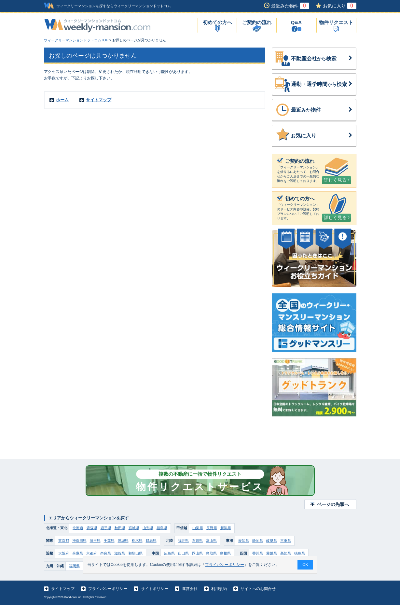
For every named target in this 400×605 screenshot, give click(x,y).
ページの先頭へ (333, 504)
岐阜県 (271, 540)
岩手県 (106, 528)
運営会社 (190, 588)
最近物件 (322, 110)
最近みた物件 (290, 5)
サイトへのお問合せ (258, 588)
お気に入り (339, 5)
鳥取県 (211, 553)
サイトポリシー (154, 588)
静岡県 (257, 540)
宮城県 (134, 528)
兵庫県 (77, 553)
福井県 (183, 540)
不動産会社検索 (322, 59)
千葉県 (109, 540)
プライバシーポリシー (107, 588)
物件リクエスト (336, 22)
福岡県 (74, 566)
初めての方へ (217, 22)
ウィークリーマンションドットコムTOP (76, 40)
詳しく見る (337, 180)
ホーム (62, 99)
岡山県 (197, 553)
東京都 (63, 540)
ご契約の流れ (256, 22)
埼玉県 (95, 540)
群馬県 (151, 540)
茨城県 (123, 540)
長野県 (211, 528)
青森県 (92, 528)
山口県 (183, 553)
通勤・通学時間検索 (322, 84)
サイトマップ (98, 99)
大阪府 (63, 553)
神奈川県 (79, 540)
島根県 (225, 553)
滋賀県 (119, 553)
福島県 (162, 528)
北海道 (78, 528)
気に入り (322, 136)
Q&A (296, 22)
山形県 (148, 528)
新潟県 (225, 528)
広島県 (169, 553)
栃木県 (137, 540)
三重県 (285, 540)
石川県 (197, 540)
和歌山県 (135, 553)
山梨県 (197, 528)
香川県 (257, 553)
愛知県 (243, 540)
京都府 (91, 553)
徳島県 (299, 553)
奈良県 (105, 553)
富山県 (211, 540)
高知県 (285, 553)
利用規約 (219, 588)
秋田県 (120, 528)
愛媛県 (271, 553)
